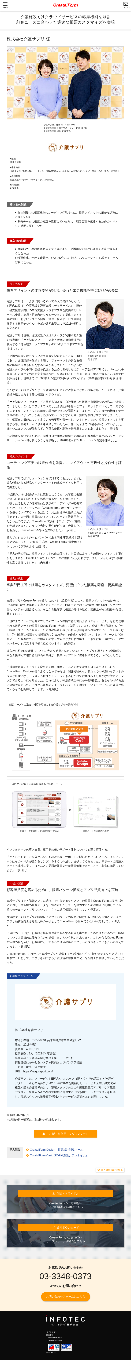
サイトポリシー (52, 1332)
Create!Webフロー (55, 1338)
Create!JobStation (55, 1340)
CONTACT (126, 5)
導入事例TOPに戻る (112, 1169)
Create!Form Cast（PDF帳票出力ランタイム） (59, 1155)
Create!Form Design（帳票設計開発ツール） (58, 1149)
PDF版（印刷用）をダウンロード (67, 1133)
